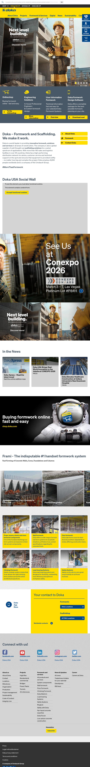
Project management (9, 692)
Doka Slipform (42, 694)
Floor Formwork (42, 688)
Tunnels (22, 689)
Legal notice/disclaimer (10, 749)
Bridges (22, 683)
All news (58, 675)
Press (4, 746)
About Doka (13, 15)
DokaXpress (59, 683)
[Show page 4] (84, 83)
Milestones (6, 684)
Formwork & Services (38, 15)
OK (62, 2)
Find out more (54, 2)
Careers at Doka (77, 675)
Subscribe (51, 731)
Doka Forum (41, 716)
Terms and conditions (9, 756)
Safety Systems (42, 702)
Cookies (5, 760)
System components (44, 682)
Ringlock (40, 705)
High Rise (23, 675)
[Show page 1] (76, 83)
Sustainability (70, 15)
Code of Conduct (8, 698)
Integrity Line (7, 701)
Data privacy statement (10, 753)
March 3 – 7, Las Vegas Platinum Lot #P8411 (65, 288)
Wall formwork (42, 685)
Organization (6, 687)
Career (81, 15)
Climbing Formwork (44, 691)
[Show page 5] (87, 83)
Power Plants (24, 686)
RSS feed (58, 686)
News (60, 15)
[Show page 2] (78, 83)
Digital (52, 15)
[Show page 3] (81, 83)
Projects (23, 15)
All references (25, 692)
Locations (5, 681)
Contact (5, 678)
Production (6, 690)
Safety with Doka (43, 708)
